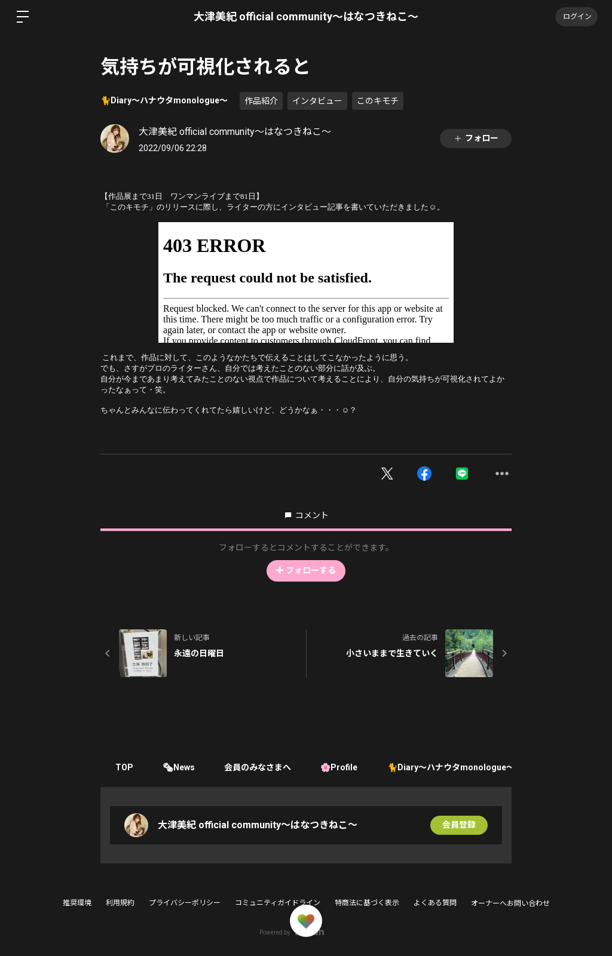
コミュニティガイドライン (277, 903)
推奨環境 (77, 903)
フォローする (306, 570)
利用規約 (120, 903)
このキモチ (378, 101)
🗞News (179, 767)
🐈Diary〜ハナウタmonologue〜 (164, 100)
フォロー (475, 138)
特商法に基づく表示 (367, 903)
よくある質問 (435, 903)
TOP (124, 767)
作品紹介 (261, 101)
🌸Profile (340, 767)
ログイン (576, 17)
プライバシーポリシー (185, 903)
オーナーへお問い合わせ (510, 903)
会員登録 (459, 825)
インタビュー (317, 101)
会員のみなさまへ (258, 767)
